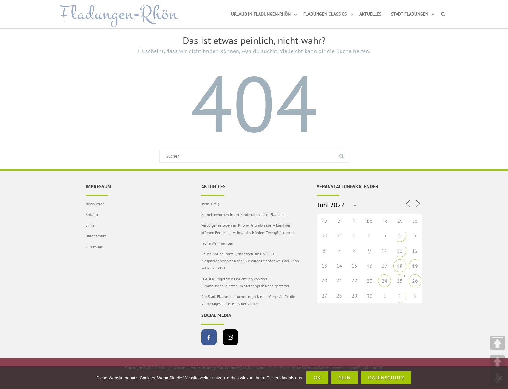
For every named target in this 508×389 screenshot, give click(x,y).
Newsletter (95, 203)
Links (90, 225)
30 (370, 296)
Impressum (94, 246)
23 (370, 281)
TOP (497, 343)
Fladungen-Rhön (119, 14)
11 (400, 250)
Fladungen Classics (325, 14)
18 (400, 266)
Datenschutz (96, 236)
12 (415, 250)
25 (400, 281)
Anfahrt (92, 214)
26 (415, 281)
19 (415, 266)
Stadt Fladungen (409, 14)
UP (497, 362)
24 (384, 281)
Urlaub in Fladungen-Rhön (261, 14)
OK (317, 377)
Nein (345, 377)
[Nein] (500, 377)
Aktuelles (370, 14)
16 (370, 266)
